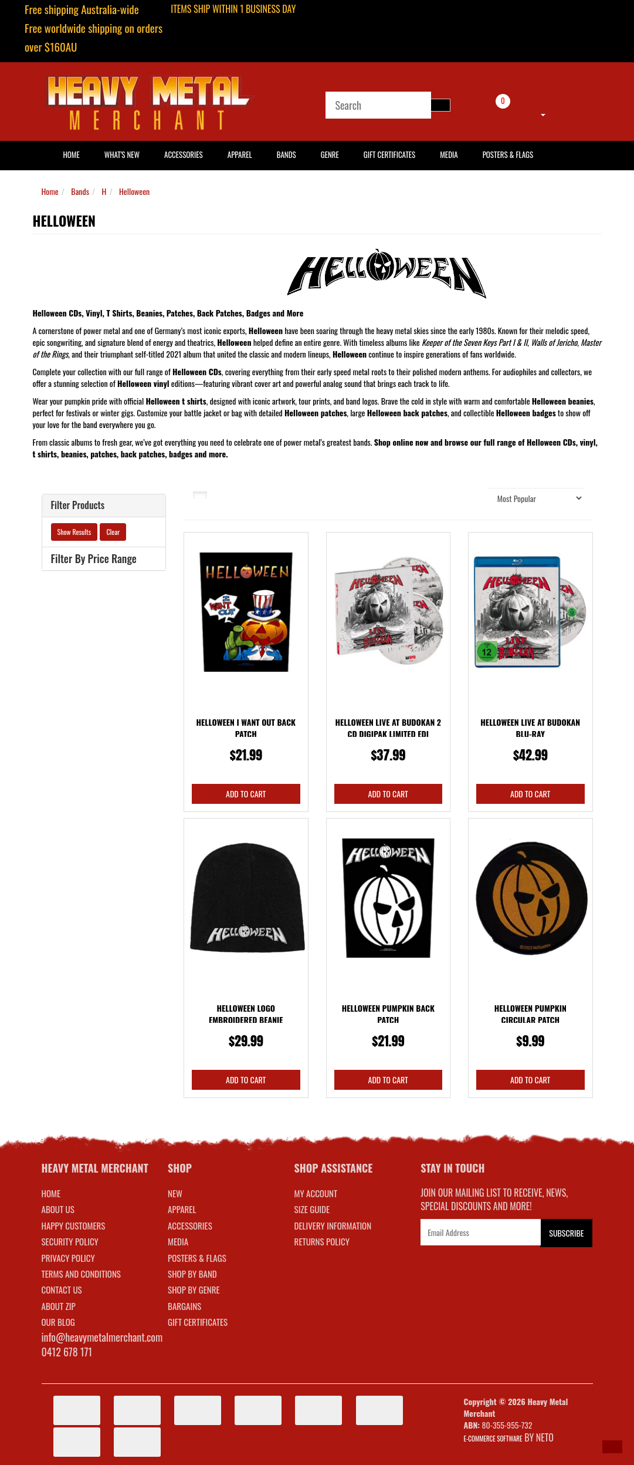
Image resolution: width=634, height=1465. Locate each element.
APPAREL (182, 1209)
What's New (122, 154)
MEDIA (178, 1241)
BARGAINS (184, 1305)
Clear (113, 532)
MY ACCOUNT (316, 1193)
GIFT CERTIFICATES (198, 1321)
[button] (612, 1446)
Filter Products (78, 505)
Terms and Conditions (81, 1273)
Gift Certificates (389, 154)
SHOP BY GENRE (194, 1289)
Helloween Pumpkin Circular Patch (530, 1014)
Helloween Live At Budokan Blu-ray (530, 728)
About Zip (59, 1305)
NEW (175, 1193)
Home (50, 191)
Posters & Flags (508, 154)
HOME (71, 154)
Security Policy (70, 1241)
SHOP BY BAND (192, 1273)
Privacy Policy (68, 1257)
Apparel (240, 154)
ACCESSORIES (190, 1225)
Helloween (134, 191)
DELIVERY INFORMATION (333, 1225)
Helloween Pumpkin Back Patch (388, 1014)
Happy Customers (74, 1225)
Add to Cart (246, 793)
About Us (58, 1209)
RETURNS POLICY (322, 1241)
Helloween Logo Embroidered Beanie (246, 1014)
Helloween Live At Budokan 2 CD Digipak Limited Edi (388, 728)
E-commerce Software (493, 1438)
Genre (330, 154)
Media (448, 154)
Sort (472, 497)
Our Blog (58, 1321)
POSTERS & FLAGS (197, 1257)
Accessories (183, 154)
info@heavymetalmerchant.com (102, 1337)
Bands (286, 154)
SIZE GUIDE (312, 1209)
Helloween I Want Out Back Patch (246, 728)
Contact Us (62, 1289)
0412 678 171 (67, 1351)
